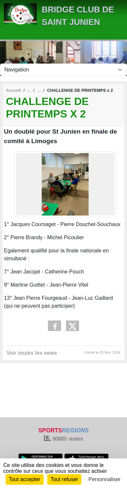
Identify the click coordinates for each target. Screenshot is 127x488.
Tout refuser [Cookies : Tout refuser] (64, 479)
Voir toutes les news (32, 353)
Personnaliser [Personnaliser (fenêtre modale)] (105, 479)
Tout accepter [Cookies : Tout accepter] (24, 479)
